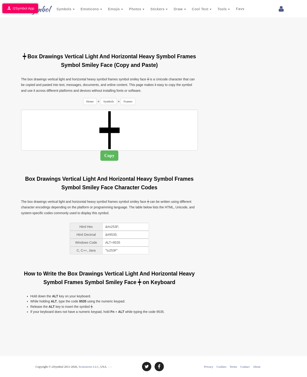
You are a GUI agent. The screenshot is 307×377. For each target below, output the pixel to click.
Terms (233, 366)
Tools (217, 9)
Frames (128, 101)
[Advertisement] (109, 32)
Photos (130, 9)
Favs (233, 9)
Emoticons (84, 9)
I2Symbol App (20, 8)
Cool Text (195, 9)
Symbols (59, 9)
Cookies (222, 366)
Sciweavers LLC (89, 366)
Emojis (108, 9)
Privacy (208, 366)
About (257, 366)
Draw (173, 9)
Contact (245, 366)
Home (90, 101)
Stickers (152, 9)
